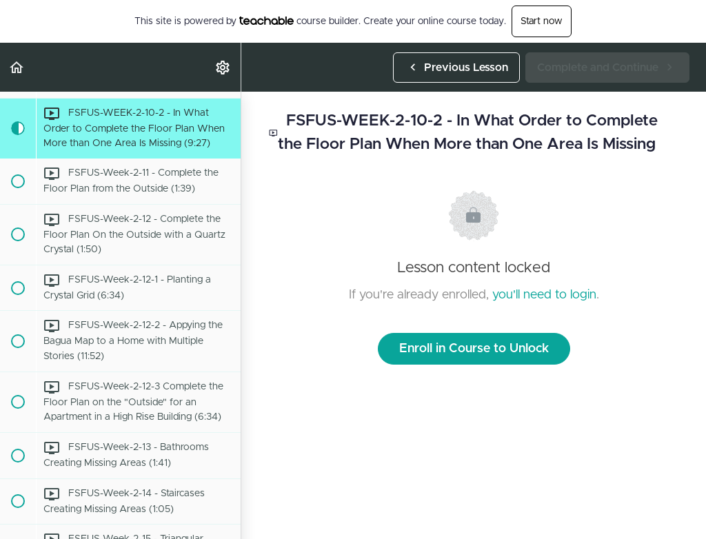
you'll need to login (544, 295)
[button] (17, 67)
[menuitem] (223, 67)
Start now (542, 21)
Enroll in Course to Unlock (474, 349)
